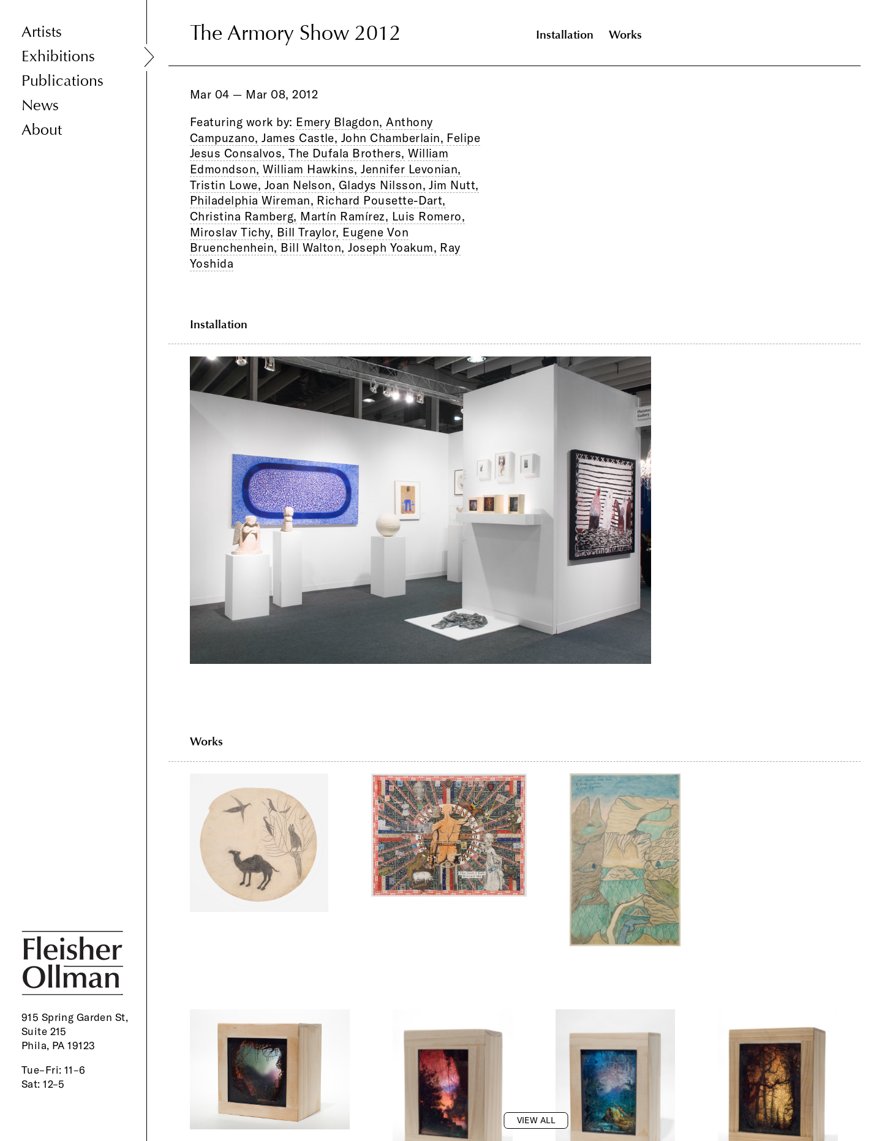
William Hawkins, (310, 169)
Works (625, 35)
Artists (41, 32)
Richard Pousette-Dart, (381, 200)
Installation (565, 35)
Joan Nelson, (300, 185)
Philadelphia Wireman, (252, 200)
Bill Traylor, (308, 232)
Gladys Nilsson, (382, 185)
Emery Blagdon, (339, 122)
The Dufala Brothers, (346, 153)
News (40, 105)
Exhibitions (58, 56)
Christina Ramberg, (243, 216)
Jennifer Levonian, (411, 169)
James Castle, (299, 137)
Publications (62, 81)
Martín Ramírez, (344, 216)
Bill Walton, (313, 247)
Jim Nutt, (453, 185)
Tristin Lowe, (225, 185)
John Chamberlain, (392, 137)
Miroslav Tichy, (231, 232)
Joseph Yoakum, (392, 247)
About (41, 130)
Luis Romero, (429, 216)
